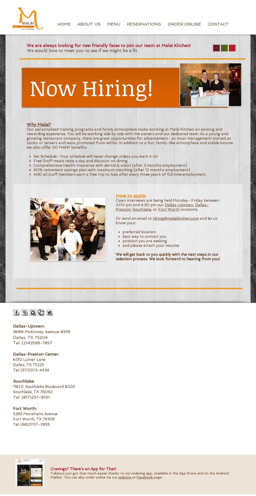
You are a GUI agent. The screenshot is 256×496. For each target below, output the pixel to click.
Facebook (145, 477)
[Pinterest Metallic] (24, 312)
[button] (89, 24)
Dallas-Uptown (179, 205)
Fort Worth (169, 209)
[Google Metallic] (41, 312)
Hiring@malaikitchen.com (176, 218)
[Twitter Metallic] (49, 312)
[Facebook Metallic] (16, 312)
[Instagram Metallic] (33, 312)
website (125, 477)
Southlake (141, 209)
